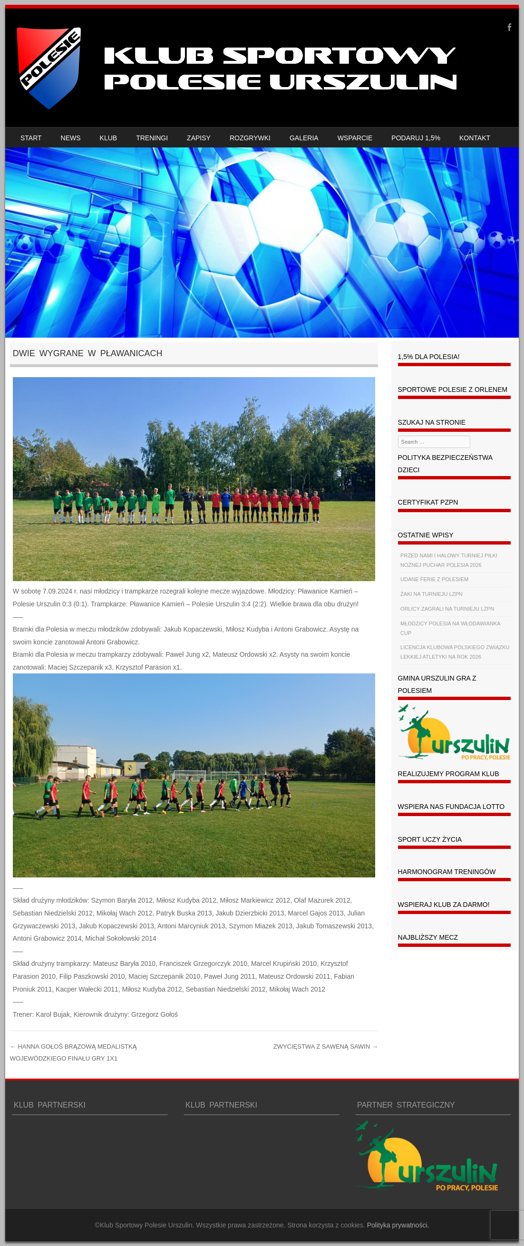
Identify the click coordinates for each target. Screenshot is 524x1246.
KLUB (108, 138)
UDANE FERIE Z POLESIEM (434, 579)
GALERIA (304, 138)
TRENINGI (152, 138)
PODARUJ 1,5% (415, 138)
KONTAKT (474, 138)
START (31, 138)
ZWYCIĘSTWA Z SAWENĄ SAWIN (325, 1046)
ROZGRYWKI (250, 138)
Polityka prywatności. (398, 1225)
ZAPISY (199, 138)
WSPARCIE (355, 138)
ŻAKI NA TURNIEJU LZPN (431, 594)
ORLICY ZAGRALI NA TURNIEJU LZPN (447, 609)
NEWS (71, 138)
